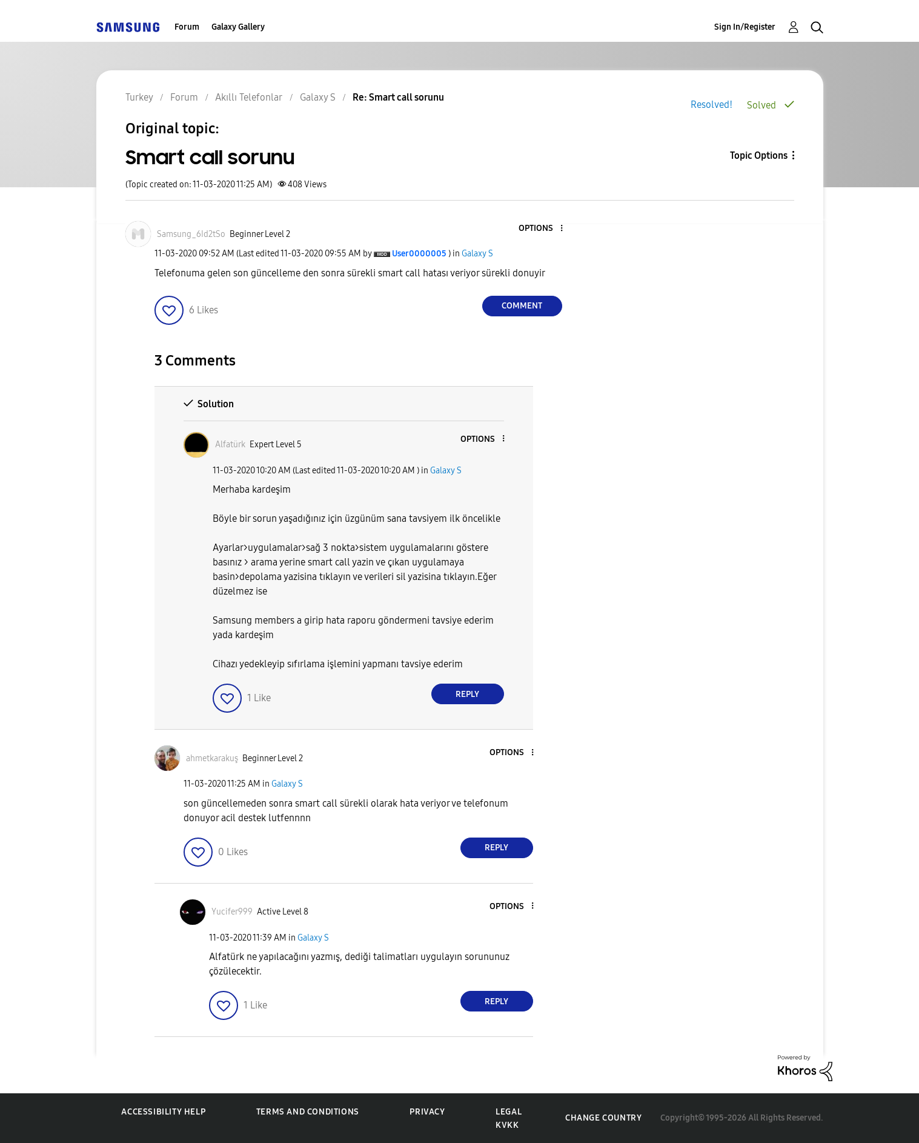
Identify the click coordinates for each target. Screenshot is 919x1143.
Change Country (603, 1118)
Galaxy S (477, 253)
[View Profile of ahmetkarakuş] (212, 758)
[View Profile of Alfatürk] (230, 444)
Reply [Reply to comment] (467, 694)
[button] (541, 229)
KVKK (507, 1125)
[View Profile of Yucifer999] (232, 912)
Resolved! (711, 104)
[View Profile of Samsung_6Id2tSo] (191, 234)
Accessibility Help (163, 1112)
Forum (186, 27)
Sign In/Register (744, 27)
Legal (509, 1112)
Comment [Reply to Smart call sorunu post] (522, 306)
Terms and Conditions (307, 1112)
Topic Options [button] (759, 155)
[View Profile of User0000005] (419, 253)
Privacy (427, 1112)
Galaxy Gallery (238, 27)
